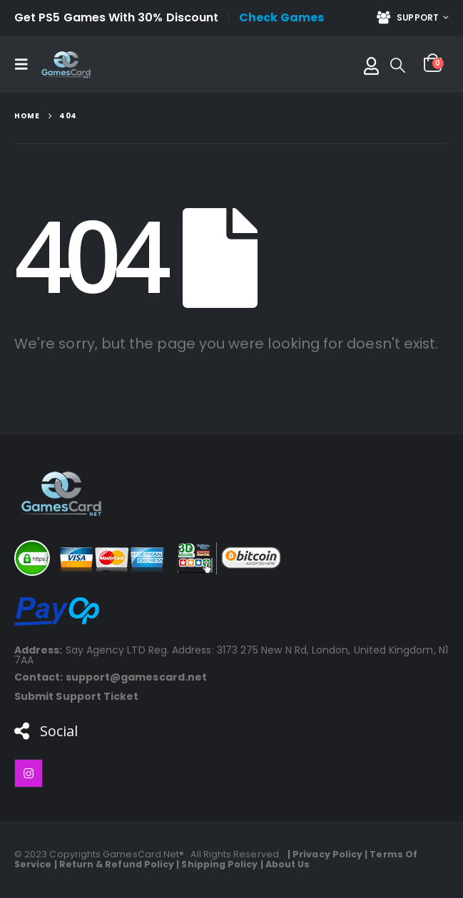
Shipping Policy (219, 864)
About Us (287, 864)
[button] (25, 64)
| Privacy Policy (322, 854)
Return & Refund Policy (117, 864)
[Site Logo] (65, 64)
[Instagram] (28, 773)
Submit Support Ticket (76, 696)
